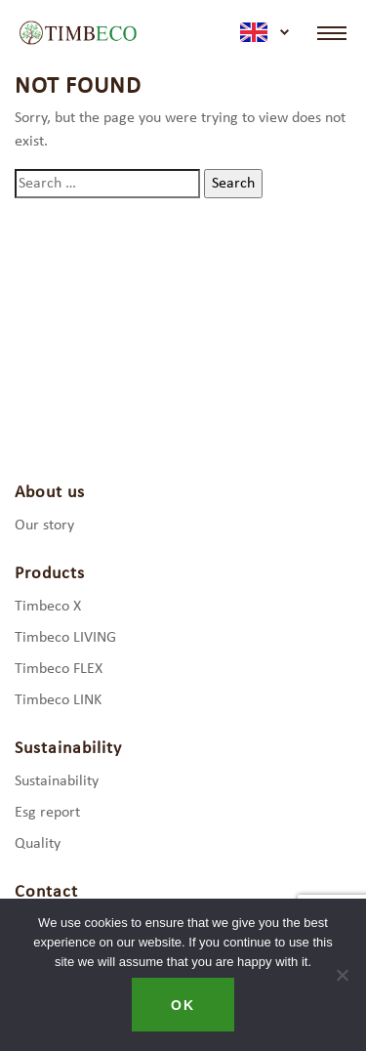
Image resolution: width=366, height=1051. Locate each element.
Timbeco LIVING (65, 638)
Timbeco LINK (58, 700)
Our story (44, 525)
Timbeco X (48, 606)
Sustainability (57, 781)
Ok (183, 1005)
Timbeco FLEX (58, 669)
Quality (38, 844)
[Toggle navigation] (331, 33)
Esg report (47, 812)
